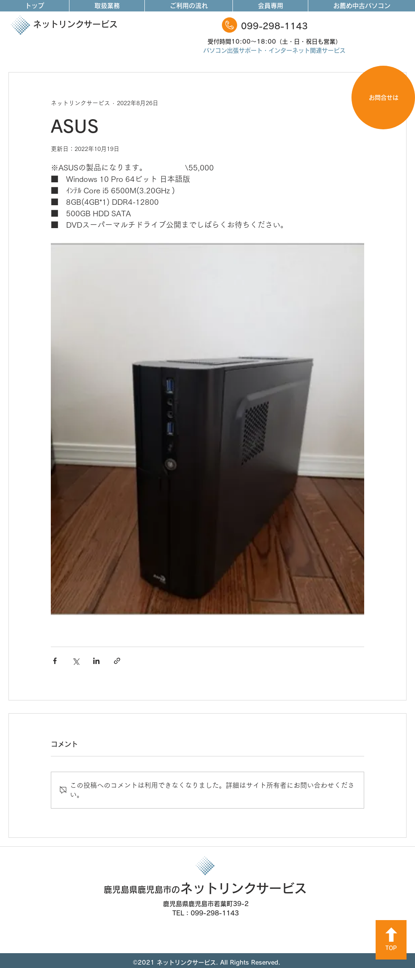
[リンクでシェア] (117, 661)
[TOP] (391, 940)
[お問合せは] (383, 97)
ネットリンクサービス (75, 24)
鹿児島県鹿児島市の (142, 889)
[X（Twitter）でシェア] (76, 661)
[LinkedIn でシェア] (96, 661)
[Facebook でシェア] (55, 661)
